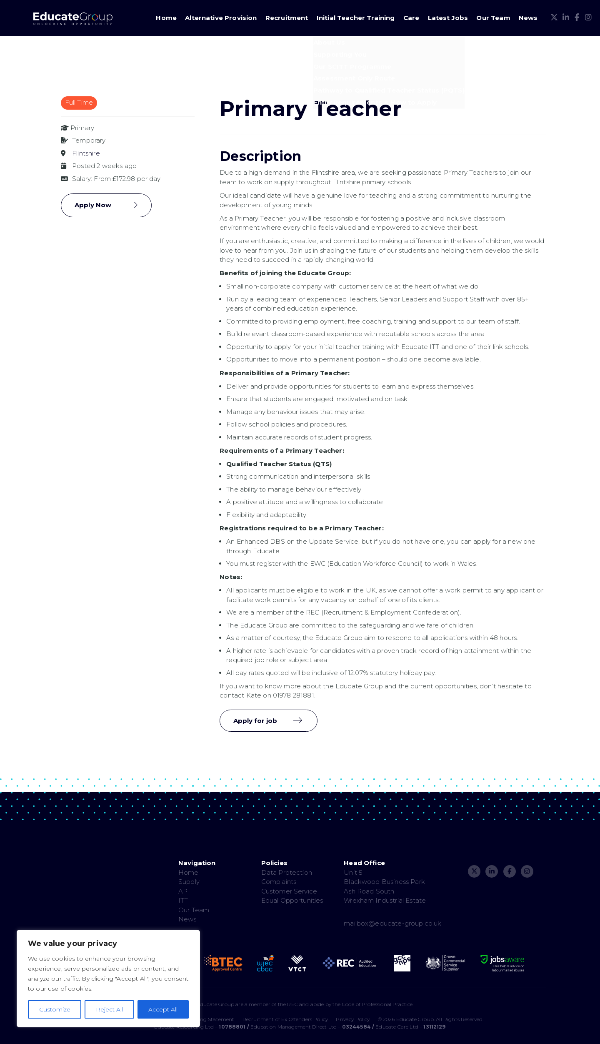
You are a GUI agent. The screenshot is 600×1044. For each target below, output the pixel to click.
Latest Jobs (448, 18)
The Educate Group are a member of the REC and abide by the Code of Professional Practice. (299, 1004)
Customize (54, 1009)
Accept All (163, 1009)
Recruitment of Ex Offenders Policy (285, 1019)
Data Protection (286, 872)
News (528, 18)
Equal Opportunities (292, 900)
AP (183, 891)
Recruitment (286, 18)
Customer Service (289, 891)
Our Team (493, 18)
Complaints (279, 882)
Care (411, 18)
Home (166, 18)
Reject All (109, 1009)
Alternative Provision (221, 18)
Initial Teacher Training (356, 18)
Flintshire (86, 153)
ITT (183, 900)
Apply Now (93, 205)
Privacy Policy (353, 1019)
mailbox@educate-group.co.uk (392, 923)
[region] (108, 978)
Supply (189, 882)
